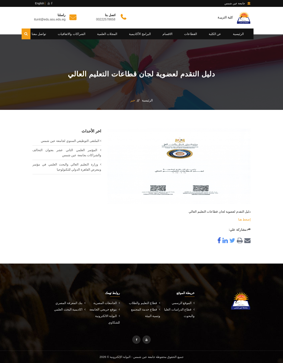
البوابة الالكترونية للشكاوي (107, 319)
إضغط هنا (244, 219)
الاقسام (167, 34)
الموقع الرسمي (183, 303)
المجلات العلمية (107, 34)
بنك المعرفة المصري (70, 303)
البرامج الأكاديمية (140, 34)
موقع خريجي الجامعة (104, 309)
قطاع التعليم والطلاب (144, 303)
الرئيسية (238, 34)
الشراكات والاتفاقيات (71, 34)
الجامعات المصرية (106, 303)
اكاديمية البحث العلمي (69, 309)
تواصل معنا (39, 34)
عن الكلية (215, 34)
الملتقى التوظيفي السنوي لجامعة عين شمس (70, 140)
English (39, 3)
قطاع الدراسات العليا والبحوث (179, 313)
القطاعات (190, 34)
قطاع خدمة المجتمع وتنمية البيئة (145, 313)
